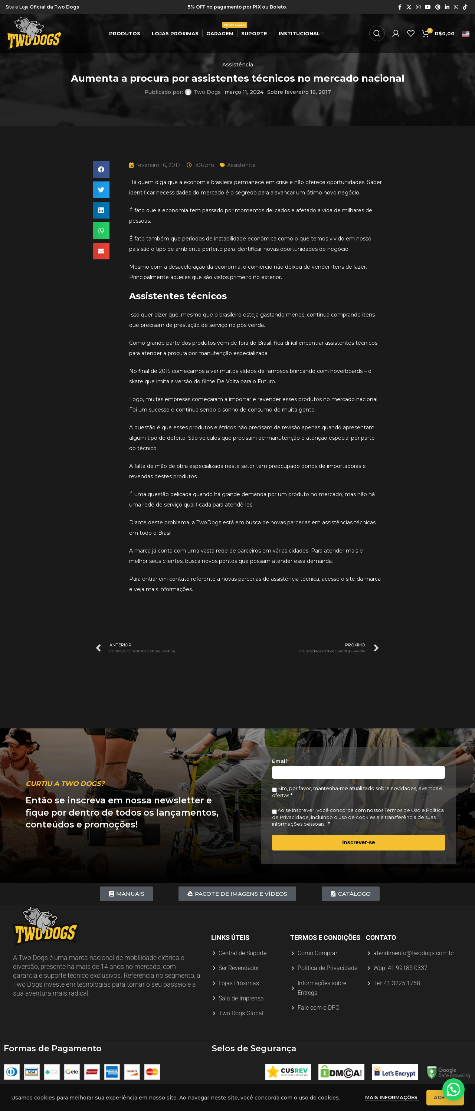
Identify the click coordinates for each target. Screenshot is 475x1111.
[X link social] (409, 7)
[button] (101, 169)
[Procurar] (377, 33)
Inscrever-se (358, 842)
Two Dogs (207, 92)
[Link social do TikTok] (465, 7)
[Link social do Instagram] (418, 7)
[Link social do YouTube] (428, 7)
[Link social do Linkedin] (447, 7)
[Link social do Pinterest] (438, 7)
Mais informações (392, 1099)
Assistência (237, 64)
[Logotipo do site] (34, 33)
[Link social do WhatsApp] (456, 7)
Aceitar (445, 1099)
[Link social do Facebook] (399, 7)
